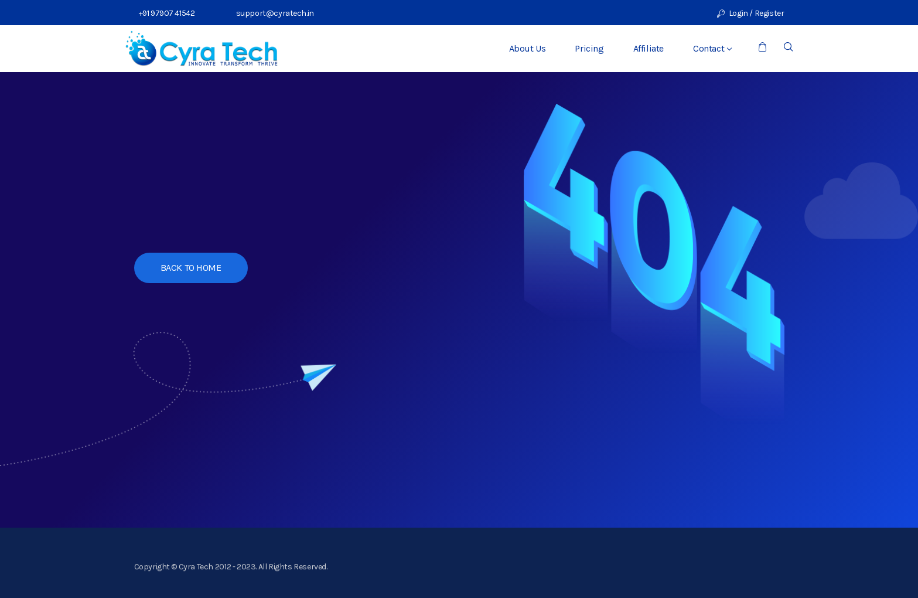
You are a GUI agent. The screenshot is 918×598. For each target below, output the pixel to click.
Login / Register (750, 13)
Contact (712, 48)
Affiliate (648, 48)
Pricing (589, 48)
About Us (527, 48)
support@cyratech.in (272, 13)
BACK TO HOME (191, 267)
